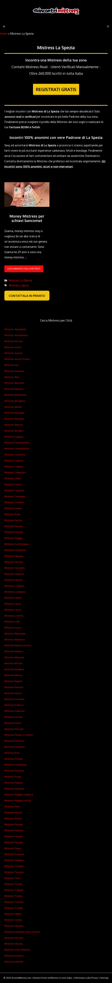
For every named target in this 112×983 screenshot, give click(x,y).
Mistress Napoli (13, 681)
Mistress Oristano (14, 699)
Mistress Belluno (13, 388)
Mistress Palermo (14, 711)
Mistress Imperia (14, 573)
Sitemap (104, 977)
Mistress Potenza (14, 770)
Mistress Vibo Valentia (17, 949)
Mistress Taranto (14, 866)
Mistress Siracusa (14, 854)
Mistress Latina (13, 597)
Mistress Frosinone (15, 550)
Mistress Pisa (12, 752)
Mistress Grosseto (14, 567)
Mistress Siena (12, 848)
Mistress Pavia (12, 722)
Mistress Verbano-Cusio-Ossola (22, 931)
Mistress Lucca (12, 627)
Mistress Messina (14, 657)
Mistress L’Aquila (14, 585)
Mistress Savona (13, 842)
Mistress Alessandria (16, 335)
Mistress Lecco (12, 609)
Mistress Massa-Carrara (17, 645)
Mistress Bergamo (14, 400)
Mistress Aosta (12, 347)
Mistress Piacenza (14, 746)
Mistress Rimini (13, 812)
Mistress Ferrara (13, 526)
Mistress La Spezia (20, 280)
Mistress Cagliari (14, 436)
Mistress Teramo (14, 872)
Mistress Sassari (13, 836)
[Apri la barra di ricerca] (108, 26)
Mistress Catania (13, 466)
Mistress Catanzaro (15, 472)
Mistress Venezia (13, 925)
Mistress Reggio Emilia (17, 800)
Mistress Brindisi (13, 430)
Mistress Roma (12, 818)
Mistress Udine (12, 913)
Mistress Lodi (12, 621)
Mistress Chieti (12, 478)
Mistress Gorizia (13, 561)
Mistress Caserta (13, 460)
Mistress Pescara (14, 740)
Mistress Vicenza (13, 955)
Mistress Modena (14, 669)
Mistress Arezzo (13, 353)
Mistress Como (12, 484)
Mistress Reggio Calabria (18, 794)
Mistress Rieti (12, 806)
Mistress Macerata (14, 633)
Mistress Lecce (12, 603)
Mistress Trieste (13, 907)
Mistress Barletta (14, 382)
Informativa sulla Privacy (86, 977)
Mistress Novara (13, 687)
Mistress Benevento (15, 394)
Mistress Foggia (13, 538)
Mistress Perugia (13, 728)
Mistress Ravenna (14, 788)
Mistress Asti (11, 365)
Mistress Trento (13, 895)
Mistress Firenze (13, 532)
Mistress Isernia (13, 579)
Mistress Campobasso (16, 448)
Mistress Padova (13, 705)
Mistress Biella (12, 406)
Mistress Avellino (14, 371)
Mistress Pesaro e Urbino (18, 734)
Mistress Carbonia (14, 454)
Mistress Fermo (13, 520)
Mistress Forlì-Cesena (16, 544)
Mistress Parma (13, 716)
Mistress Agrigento (15, 329)
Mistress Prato (12, 776)
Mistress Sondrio (14, 860)
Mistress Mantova (14, 639)
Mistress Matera (13, 651)
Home (3, 33)
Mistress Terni (12, 878)
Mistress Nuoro (13, 693)
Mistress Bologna (14, 412)
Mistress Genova (13, 556)
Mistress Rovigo (13, 824)
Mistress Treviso (13, 901)
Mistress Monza (13, 675)
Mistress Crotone (14, 502)
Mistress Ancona (13, 341)
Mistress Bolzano (14, 418)
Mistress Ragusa (13, 782)
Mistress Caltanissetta (16, 442)
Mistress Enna (12, 514)
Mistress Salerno (13, 830)
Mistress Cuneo (13, 508)
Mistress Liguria (19, 285)
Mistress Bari (11, 377)
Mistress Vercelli (13, 937)
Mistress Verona (13, 943)
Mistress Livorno (13, 615)
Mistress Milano (13, 663)
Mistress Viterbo (13, 961)
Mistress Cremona (14, 496)
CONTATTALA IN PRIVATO (27, 296)
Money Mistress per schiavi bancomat (26, 218)
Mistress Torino (13, 883)
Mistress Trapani (13, 889)
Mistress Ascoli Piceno (17, 359)
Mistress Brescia (13, 424)
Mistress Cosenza (14, 490)
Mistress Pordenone (15, 764)
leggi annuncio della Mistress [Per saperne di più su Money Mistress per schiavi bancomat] (23, 268)
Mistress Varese (13, 919)
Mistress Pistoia (13, 758)
